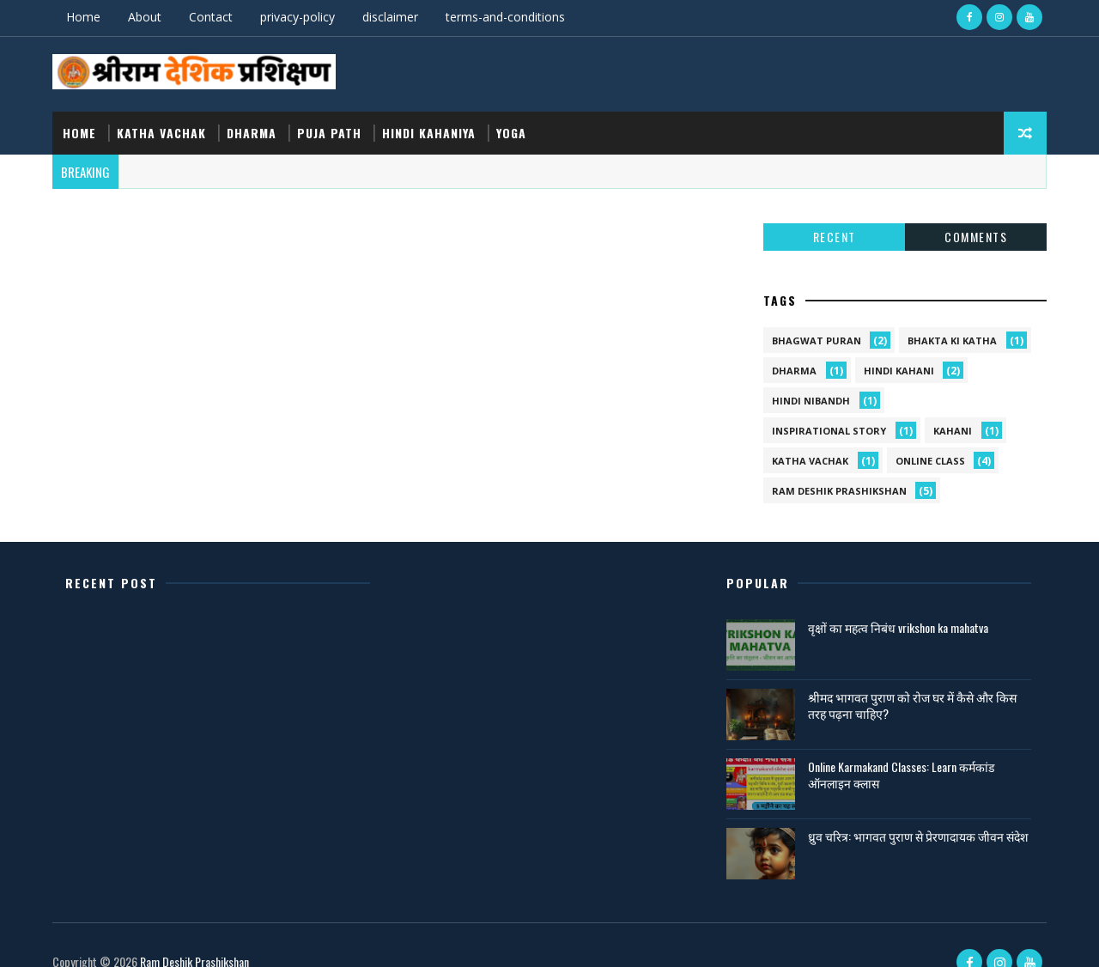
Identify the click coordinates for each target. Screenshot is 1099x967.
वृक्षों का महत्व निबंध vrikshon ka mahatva (889, 602)
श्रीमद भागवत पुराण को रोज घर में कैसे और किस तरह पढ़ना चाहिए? (903, 680)
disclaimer (394, 17)
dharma (255, 126)
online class (927, 436)
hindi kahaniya (432, 126)
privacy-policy (301, 17)
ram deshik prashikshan (835, 466)
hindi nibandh (807, 376)
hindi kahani (895, 346)
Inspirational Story (825, 406)
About (148, 17)
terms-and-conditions (508, 17)
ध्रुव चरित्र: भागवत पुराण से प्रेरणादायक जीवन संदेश (897, 819)
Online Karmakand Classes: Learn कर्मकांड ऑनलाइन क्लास (892, 750)
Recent (831, 213)
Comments (972, 213)
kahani (949, 406)
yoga (515, 126)
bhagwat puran (813, 316)
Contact (214, 17)
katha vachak (164, 126)
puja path (333, 126)
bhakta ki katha (948, 316)
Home (87, 17)
